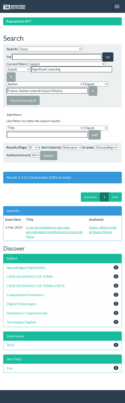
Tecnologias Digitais (21, 322)
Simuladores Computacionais (27, 313)
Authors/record (18, 155)
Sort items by (51, 147)
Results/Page (17, 147)
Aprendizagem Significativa (26, 267)
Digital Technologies (21, 304)
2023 (10, 345)
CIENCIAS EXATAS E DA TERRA (30, 276)
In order (88, 147)
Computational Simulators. (25, 295)
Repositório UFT (18, 21)
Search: (12, 49)
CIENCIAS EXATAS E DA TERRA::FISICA (36, 286)
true (10, 368)
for (9, 57)
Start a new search (23, 100)
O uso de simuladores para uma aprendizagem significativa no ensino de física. (54, 232)
